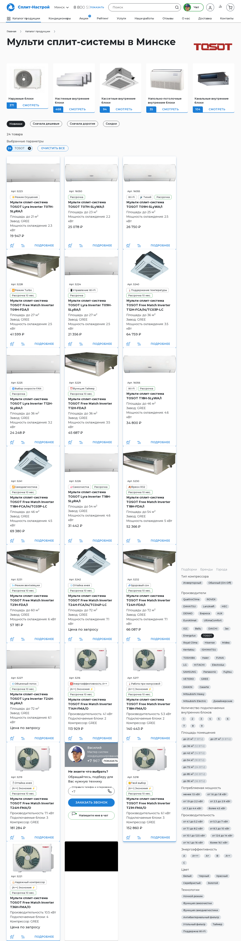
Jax (227, 628)
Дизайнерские (222, 701)
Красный (222, 876)
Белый (187, 876)
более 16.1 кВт (218, 842)
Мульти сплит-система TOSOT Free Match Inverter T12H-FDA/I (90, 403)
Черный (204, 876)
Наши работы (144, 18)
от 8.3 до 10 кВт (219, 828)
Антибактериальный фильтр (201, 917)
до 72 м (194, 767)
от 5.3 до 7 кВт (219, 821)
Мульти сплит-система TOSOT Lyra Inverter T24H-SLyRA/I (32, 698)
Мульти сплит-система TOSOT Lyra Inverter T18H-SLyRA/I (89, 496)
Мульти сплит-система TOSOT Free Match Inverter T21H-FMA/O (148, 803)
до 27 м (220, 739)
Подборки (189, 569)
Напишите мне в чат (90, 815)
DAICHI (212, 628)
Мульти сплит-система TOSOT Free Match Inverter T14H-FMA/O (90, 704)
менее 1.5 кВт (191, 794)
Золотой (213, 883)
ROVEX (211, 599)
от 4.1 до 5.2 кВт (193, 821)
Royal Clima (190, 642)
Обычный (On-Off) (220, 582)
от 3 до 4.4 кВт (192, 808)
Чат (190, 7)
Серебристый (191, 883)
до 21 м (193, 739)
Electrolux (218, 664)
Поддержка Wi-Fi (194, 931)
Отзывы (168, 18)
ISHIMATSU (209, 649)
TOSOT (207, 635)
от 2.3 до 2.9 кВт (220, 801)
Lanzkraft (208, 606)
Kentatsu (188, 649)
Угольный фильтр (194, 924)
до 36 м (194, 746)
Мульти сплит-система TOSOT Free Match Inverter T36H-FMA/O (32, 902)
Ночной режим (193, 896)
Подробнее (44, 245)
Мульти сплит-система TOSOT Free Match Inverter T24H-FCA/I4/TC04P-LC (90, 600)
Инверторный (192, 582)
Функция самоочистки (197, 903)
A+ (207, 855)
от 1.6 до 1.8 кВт (216, 794)
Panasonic (209, 671)
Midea (225, 642)
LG (185, 664)
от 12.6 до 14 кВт (222, 835)
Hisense (210, 642)
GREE (204, 678)
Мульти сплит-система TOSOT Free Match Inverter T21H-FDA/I (32, 600)
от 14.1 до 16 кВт (193, 842)
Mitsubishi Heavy (193, 694)
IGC (185, 628)
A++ (228, 855)
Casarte (204, 687)
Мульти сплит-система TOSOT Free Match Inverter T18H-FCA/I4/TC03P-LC (32, 502)
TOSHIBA (189, 657)
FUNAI (220, 657)
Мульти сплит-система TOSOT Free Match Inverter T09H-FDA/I (32, 305)
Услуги (121, 18)
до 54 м (193, 760)
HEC (224, 606)
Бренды (206, 569)
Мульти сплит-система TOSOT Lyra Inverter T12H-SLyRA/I (31, 403)
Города (221, 569)
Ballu (198, 628)
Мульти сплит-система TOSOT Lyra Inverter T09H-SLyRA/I (90, 305)
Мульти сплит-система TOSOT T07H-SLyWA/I (87, 204)
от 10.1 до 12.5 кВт (194, 835)
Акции (85, 17)
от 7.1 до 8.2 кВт (193, 828)
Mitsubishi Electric (194, 701)
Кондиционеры (60, 18)
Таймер (217, 924)
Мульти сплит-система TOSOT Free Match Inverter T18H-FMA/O (148, 704)
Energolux (189, 635)
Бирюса (205, 613)
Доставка (205, 18)
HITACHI (199, 664)
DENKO (187, 613)
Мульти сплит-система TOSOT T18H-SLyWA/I (145, 396)
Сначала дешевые (47, 123)
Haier (205, 657)
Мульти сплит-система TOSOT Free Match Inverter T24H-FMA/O (32, 803)
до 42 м (194, 753)
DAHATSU (189, 606)
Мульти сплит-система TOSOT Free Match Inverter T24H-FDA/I (148, 600)
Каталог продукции (23, 18)
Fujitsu (227, 671)
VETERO (188, 678)
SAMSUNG (189, 671)
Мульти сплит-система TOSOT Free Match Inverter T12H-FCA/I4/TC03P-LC (148, 305)
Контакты (227, 18)
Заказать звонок (91, 802)
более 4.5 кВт (217, 808)
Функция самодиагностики (200, 910)
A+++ (195, 855)
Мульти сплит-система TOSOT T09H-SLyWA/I (145, 204)
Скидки (114, 123)
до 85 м (194, 774)
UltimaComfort (213, 620)
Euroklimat (189, 620)
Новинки (16, 123)
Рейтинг (102, 18)
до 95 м (194, 781)
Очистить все (52, 148)
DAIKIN (187, 687)
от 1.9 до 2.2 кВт (193, 801)
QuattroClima (191, 599)
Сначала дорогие (85, 123)
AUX (219, 613)
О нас (186, 18)
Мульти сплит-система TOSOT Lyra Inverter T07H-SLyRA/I (32, 206)
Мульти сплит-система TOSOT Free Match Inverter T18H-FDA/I (148, 502)
